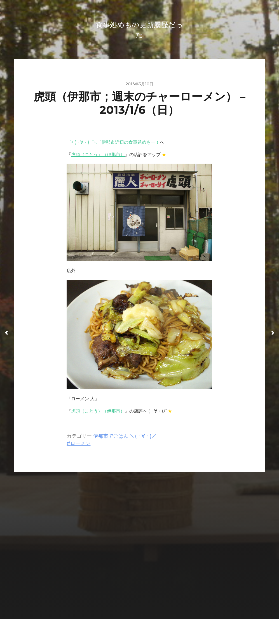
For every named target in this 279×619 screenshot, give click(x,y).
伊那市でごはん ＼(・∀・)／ (124, 438)
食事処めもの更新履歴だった (150, 581)
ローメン (80, 445)
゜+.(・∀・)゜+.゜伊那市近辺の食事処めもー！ (113, 144)
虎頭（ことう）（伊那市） (98, 156)
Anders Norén (150, 594)
